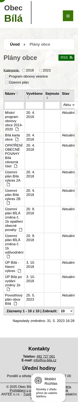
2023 (47, 70)
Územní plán (19, 82)
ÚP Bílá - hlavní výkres (13, 267)
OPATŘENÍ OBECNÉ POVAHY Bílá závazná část (13, 155)
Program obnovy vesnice (28, 76)
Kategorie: (12, 70)
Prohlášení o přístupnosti (28, 390)
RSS (66, 58)
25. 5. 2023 (30, 297)
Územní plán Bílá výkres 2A (12, 178)
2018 (30, 70)
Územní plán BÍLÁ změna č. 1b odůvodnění (14, 246)
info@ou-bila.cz (44, 360)
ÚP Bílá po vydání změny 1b (13, 283)
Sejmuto (52, 94)
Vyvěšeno (34, 94)
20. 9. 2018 (30, 211)
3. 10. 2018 (30, 265)
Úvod (15, 44)
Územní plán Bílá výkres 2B (13, 197)
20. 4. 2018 (30, 115)
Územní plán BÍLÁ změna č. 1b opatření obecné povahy (14, 219)
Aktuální (68, 113)
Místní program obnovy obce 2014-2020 (14, 121)
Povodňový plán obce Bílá (13, 299)
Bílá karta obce (12, 137)
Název (10, 94)
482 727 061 (46, 356)
